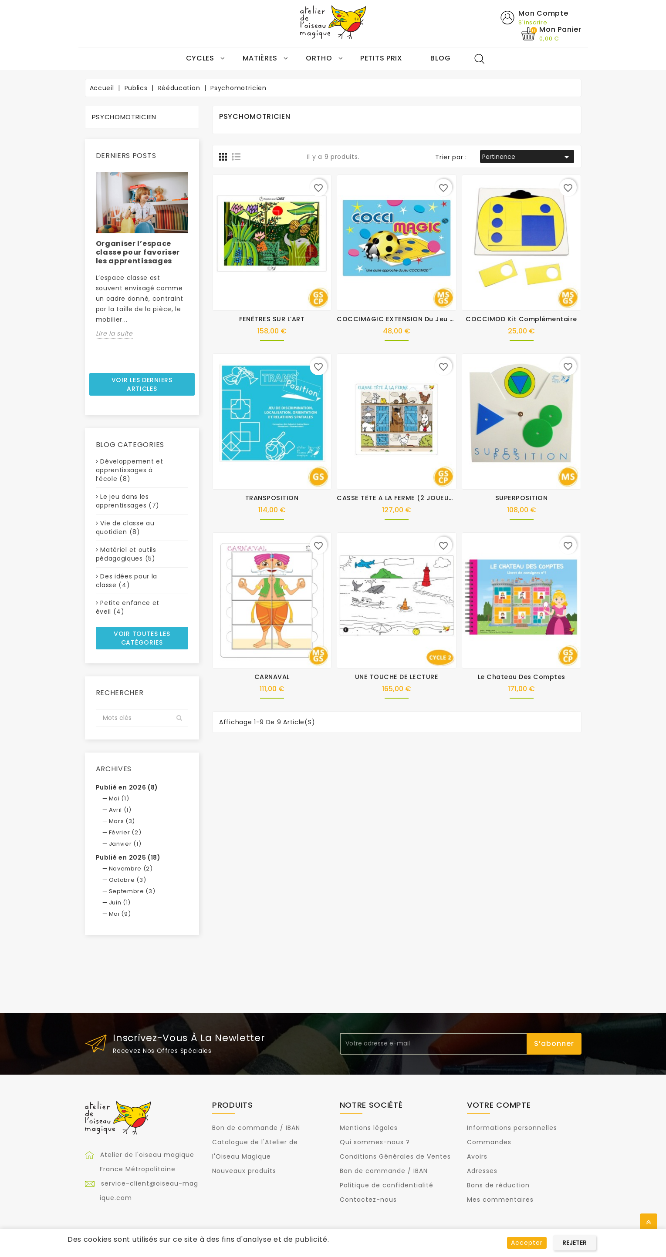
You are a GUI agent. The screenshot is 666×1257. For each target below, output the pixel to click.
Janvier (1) (125, 844)
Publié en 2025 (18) (128, 857)
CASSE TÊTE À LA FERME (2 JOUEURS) (398, 498)
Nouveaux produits (244, 1171)
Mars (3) (122, 821)
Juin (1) (120, 902)
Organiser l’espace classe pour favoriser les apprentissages (138, 252)
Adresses (482, 1171)
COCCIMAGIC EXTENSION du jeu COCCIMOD (413, 319)
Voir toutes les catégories (142, 638)
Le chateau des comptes (521, 677)
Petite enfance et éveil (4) (128, 607)
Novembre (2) (131, 868)
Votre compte (499, 1104)
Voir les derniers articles (142, 384)
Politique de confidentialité (386, 1185)
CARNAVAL (272, 677)
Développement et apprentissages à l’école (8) (129, 470)
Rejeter (574, 1242)
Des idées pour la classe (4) (127, 581)
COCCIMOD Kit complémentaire (521, 319)
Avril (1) (120, 810)
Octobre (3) (127, 880)
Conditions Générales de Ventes (395, 1157)
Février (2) (125, 832)
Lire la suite (114, 333)
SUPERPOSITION (521, 498)
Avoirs (477, 1157)
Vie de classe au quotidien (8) (125, 528)
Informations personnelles (512, 1128)
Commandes (489, 1142)
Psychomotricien (124, 117)
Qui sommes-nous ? (375, 1142)
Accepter (527, 1242)
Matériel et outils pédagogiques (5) (126, 554)
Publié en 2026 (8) (127, 787)
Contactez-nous (368, 1200)
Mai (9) (120, 914)
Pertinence (527, 157)
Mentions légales (369, 1128)
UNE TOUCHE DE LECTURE (397, 677)
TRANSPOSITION (272, 498)
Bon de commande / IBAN (256, 1128)
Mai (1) (119, 798)
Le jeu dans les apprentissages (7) (128, 501)
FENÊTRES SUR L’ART (271, 319)
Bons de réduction (498, 1185)
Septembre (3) (132, 891)
